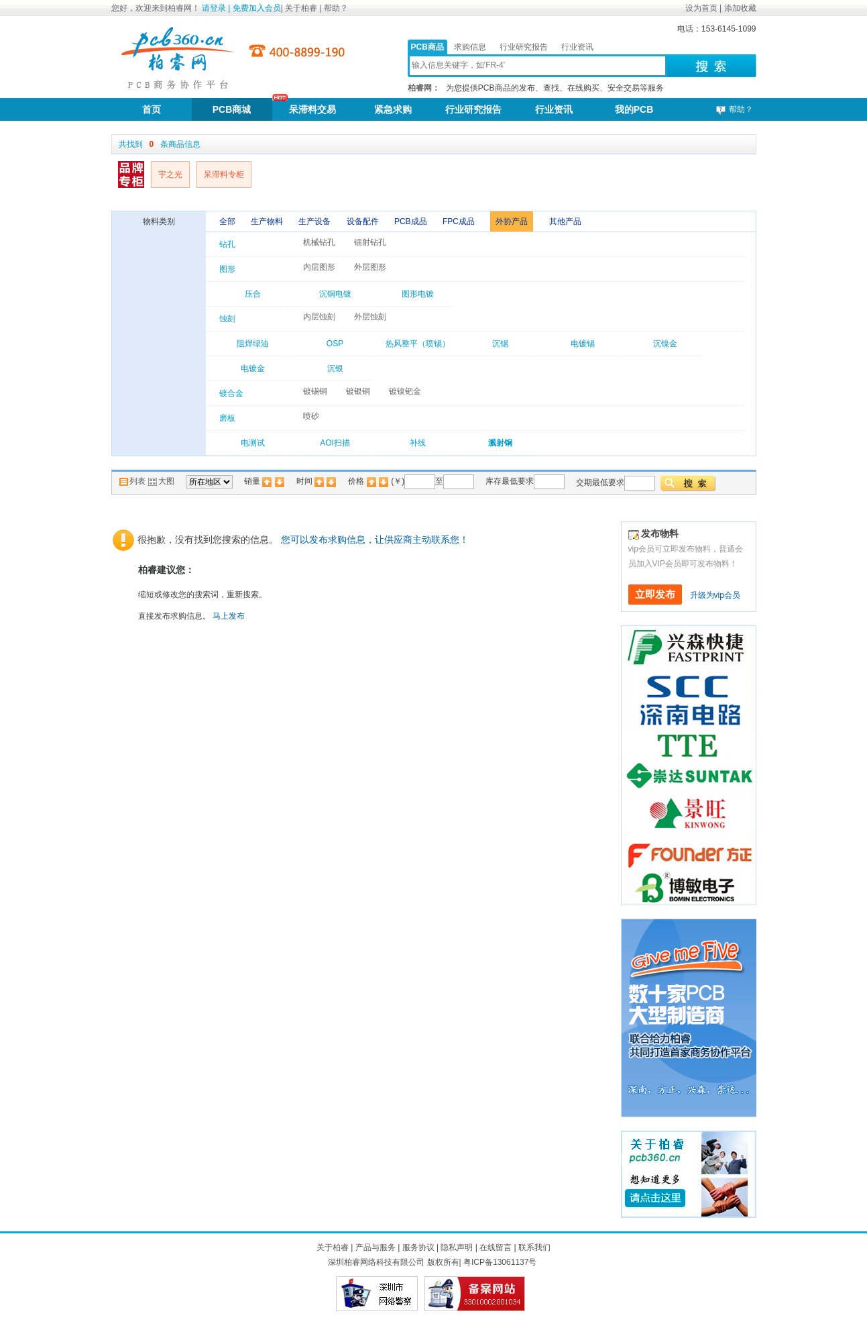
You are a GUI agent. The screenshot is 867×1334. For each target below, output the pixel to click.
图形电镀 (418, 294)
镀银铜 (358, 391)
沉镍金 (665, 343)
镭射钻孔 (370, 242)
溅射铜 (500, 443)
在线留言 (495, 1247)
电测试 (253, 443)
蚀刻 (227, 318)
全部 (228, 221)
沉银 (335, 368)
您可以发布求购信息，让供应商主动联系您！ (375, 539)
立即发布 (655, 594)
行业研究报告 (524, 47)
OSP (335, 343)
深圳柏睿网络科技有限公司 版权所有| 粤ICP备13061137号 (432, 1262)
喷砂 (311, 416)
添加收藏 (740, 8)
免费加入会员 (257, 8)
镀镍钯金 (405, 391)
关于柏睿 (302, 8)
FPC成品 (460, 221)
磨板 (227, 418)
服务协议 (418, 1247)
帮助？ (336, 8)
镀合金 (231, 393)
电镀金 (253, 368)
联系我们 (534, 1247)
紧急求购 (393, 109)
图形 (227, 269)
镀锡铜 (315, 391)
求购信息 (470, 47)
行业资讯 (577, 47)
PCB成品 (411, 221)
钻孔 (227, 244)
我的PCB (634, 109)
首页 (151, 109)
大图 (161, 481)
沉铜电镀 (335, 294)
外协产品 (512, 221)
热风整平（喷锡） (418, 343)
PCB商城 (232, 109)
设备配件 (364, 221)
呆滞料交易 (312, 109)
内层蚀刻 (319, 316)
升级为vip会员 (715, 595)
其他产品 (565, 221)
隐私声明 (457, 1247)
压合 (253, 294)
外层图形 (370, 267)
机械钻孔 (319, 242)
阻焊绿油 (253, 343)
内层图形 (319, 267)
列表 (133, 481)
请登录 (214, 8)
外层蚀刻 (370, 316)
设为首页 (701, 8)
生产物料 (268, 221)
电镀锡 (583, 343)
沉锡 (500, 343)
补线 (418, 443)
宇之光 (170, 174)
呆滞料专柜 (224, 174)
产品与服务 (375, 1247)
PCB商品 (427, 47)
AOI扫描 (335, 443)
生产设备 (315, 221)
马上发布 (229, 616)
